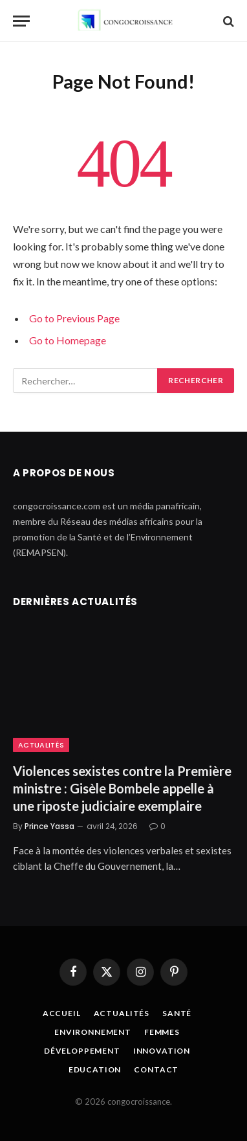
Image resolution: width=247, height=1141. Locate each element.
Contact (156, 1069)
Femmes (162, 1032)
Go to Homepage (67, 340)
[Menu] (21, 21)
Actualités (41, 745)
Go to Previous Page (74, 318)
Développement (82, 1051)
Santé (176, 1013)
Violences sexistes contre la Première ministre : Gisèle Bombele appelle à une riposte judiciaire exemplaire (122, 788)
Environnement (92, 1032)
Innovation (161, 1051)
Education (95, 1069)
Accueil (62, 1013)
